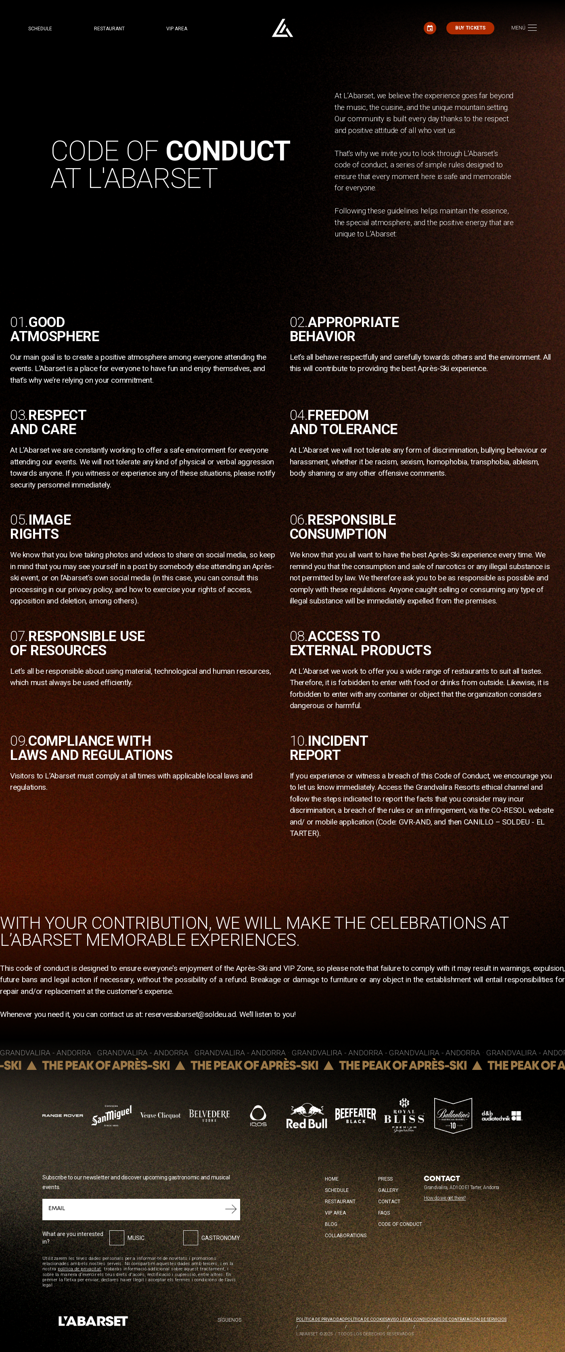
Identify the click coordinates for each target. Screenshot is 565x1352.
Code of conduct (400, 1224)
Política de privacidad (320, 1319)
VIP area (177, 29)
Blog (331, 1224)
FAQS (384, 1213)
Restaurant (109, 29)
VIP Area (335, 1213)
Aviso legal (400, 1319)
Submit (231, 1209)
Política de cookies (366, 1319)
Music (136, 1238)
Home (332, 1179)
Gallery (388, 1190)
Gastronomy (220, 1238)
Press (385, 1179)
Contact (389, 1201)
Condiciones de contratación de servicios (459, 1319)
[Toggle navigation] (524, 28)
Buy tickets (470, 28)
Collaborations (345, 1235)
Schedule (40, 29)
